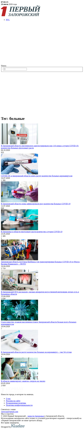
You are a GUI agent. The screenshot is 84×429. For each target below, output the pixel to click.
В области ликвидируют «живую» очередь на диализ (23, 381)
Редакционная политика (16, 403)
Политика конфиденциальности (19, 405)
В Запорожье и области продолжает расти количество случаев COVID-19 (31, 232)
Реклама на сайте (13, 401)
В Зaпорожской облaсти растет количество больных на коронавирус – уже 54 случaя (36, 352)
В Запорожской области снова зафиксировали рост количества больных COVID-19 (35, 204)
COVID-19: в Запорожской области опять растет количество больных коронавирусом (36, 176)
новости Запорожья (36, 416)
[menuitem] (44, 20)
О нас (8, 399)
